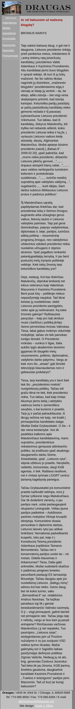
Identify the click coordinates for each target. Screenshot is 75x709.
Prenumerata (10, 55)
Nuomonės (9, 45)
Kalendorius (9, 22)
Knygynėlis (9, 38)
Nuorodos (8, 50)
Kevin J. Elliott (44, 705)
